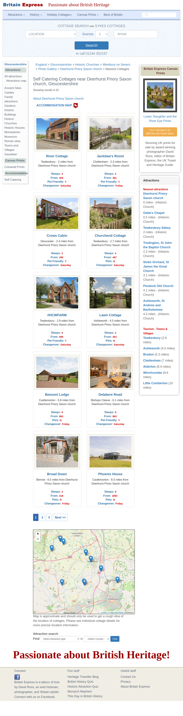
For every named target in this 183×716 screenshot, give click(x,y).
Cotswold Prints (14, 167)
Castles (9, 92)
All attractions (13, 76)
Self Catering (12, 179)
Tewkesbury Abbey (157, 227)
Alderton (149, 366)
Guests (88, 34)
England (41, 64)
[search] (159, 15)
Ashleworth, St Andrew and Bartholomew (154, 305)
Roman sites (12, 141)
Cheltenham (152, 360)
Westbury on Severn (116, 64)
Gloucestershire (61, 64)
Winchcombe (152, 372)
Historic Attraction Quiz (83, 686)
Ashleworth (151, 348)
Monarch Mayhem (80, 691)
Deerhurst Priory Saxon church (81, 69)
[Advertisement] (16, 238)
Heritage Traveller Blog (83, 676)
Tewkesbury (152, 338)
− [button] (38, 539)
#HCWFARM (57, 315)
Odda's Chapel (153, 213)
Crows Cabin (57, 235)
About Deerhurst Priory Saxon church (58, 98)
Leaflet (104, 612)
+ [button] (38, 534)
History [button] (36, 14)
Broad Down (57, 474)
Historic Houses (14, 127)
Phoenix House (110, 474)
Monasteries (12, 132)
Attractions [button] (16, 14)
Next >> (60, 517)
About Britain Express (135, 686)
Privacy (126, 681)
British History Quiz (80, 681)
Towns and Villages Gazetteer (11, 150)
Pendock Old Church (158, 286)
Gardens (10, 105)
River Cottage (57, 156)
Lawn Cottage (110, 315)
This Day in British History (85, 696)
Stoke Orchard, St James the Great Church (156, 266)
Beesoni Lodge (57, 394)
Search (91, 45)
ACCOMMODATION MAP (54, 105)
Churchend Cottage (110, 235)
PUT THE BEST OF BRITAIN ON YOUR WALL (160, 132)
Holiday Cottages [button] (59, 14)
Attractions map (16, 80)
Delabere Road (110, 394)
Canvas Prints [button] (88, 14)
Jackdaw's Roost (110, 156)
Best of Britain (113, 14)
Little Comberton (155, 383)
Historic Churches (87, 64)
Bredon (148, 354)
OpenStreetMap (116, 612)
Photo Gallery (47, 69)
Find (36, 638)
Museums (10, 136)
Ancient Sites (12, 88)
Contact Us (128, 676)
